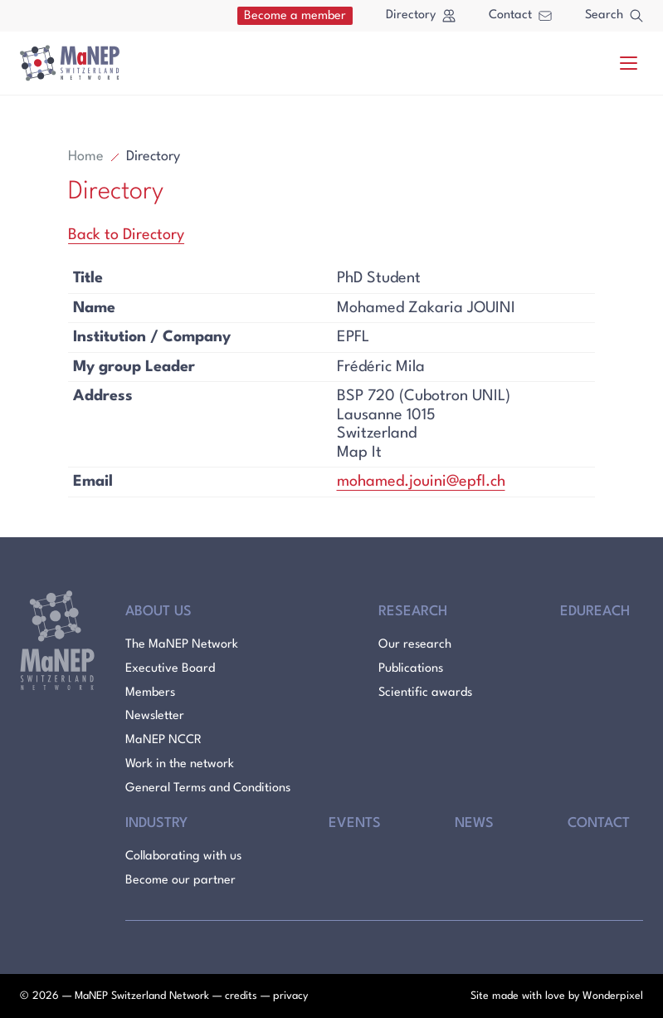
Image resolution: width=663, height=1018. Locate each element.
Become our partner (180, 880)
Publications (410, 669)
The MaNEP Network (181, 645)
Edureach (595, 611)
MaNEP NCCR (163, 740)
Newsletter (154, 716)
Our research (414, 645)
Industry (156, 823)
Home (86, 156)
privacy (290, 996)
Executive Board (170, 669)
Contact (520, 15)
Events (355, 823)
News (474, 823)
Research (412, 611)
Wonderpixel (613, 996)
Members (150, 693)
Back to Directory (126, 235)
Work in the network (179, 764)
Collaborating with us (183, 856)
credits (241, 996)
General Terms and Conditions (207, 788)
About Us (158, 611)
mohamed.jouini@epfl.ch (421, 481)
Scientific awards (425, 693)
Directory (421, 15)
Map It (359, 452)
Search (614, 15)
